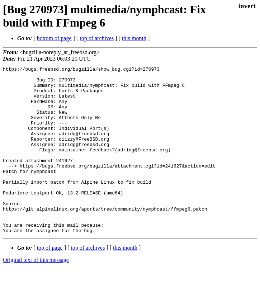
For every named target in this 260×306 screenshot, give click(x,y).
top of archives (97, 38)
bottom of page (54, 38)
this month (134, 38)
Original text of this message (36, 293)
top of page (50, 281)
